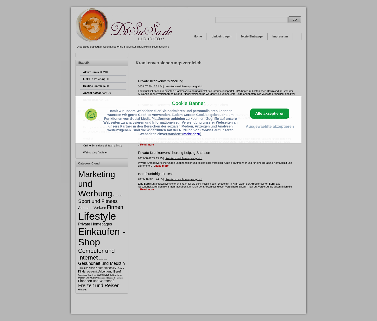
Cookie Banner (188, 103)
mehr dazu (191, 134)
